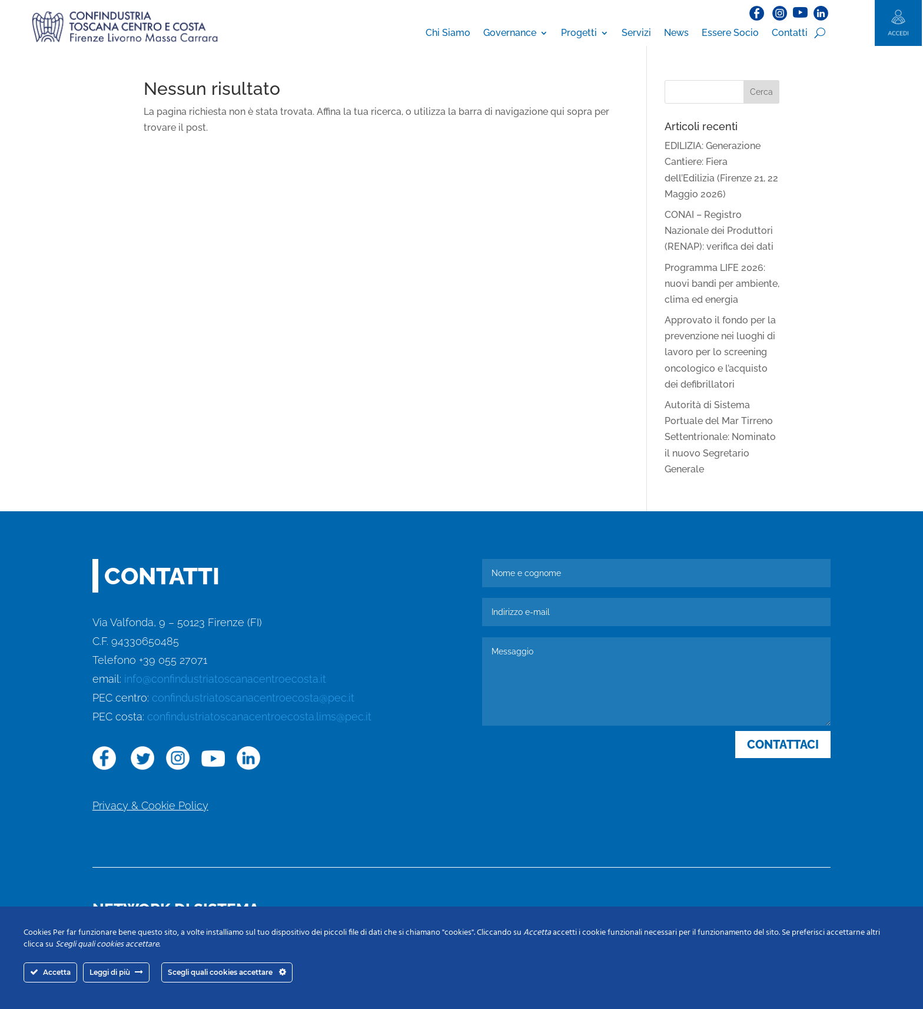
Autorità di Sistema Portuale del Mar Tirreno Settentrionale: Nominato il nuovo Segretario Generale (720, 437)
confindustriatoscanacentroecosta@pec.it (253, 698)
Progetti (579, 32)
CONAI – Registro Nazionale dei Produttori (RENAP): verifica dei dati (719, 230)
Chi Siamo (448, 32)
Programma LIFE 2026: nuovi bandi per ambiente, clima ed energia (722, 283)
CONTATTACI (783, 744)
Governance (509, 32)
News (676, 32)
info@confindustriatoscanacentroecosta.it (225, 679)
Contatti (790, 32)
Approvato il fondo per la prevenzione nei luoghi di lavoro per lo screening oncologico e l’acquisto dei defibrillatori (720, 352)
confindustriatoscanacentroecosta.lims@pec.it (259, 716)
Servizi (636, 32)
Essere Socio (730, 32)
